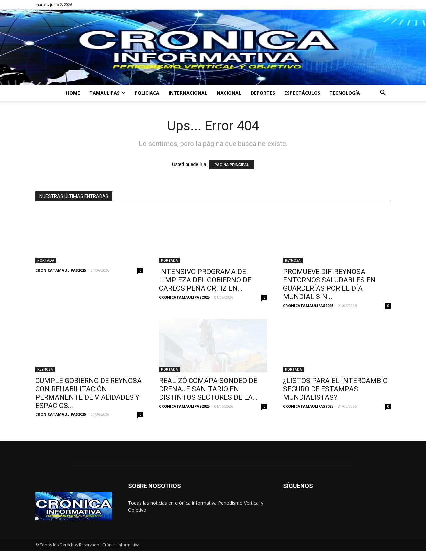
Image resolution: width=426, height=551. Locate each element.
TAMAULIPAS (107, 93)
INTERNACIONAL (188, 93)
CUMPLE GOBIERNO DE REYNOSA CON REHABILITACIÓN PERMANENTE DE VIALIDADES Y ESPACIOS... (88, 393)
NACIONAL (229, 93)
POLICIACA (147, 93)
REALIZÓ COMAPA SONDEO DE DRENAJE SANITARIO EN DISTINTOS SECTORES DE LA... (208, 389)
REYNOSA (293, 260)
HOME (73, 93)
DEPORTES (263, 93)
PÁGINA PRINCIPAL (231, 165)
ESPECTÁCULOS (302, 93)
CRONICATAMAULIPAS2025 (60, 270)
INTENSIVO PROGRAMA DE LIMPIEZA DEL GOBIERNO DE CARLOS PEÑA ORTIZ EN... (205, 280)
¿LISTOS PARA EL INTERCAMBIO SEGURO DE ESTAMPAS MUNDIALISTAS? (335, 389)
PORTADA (45, 260)
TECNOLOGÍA (344, 93)
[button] (383, 93)
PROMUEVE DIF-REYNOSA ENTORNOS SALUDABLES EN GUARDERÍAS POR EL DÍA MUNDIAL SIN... (329, 284)
